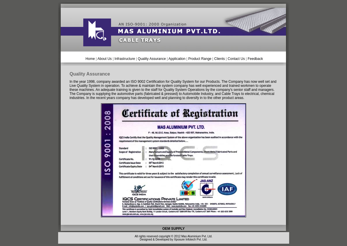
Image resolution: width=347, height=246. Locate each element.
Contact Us (236, 59)
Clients (219, 59)
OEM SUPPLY (173, 229)
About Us (105, 59)
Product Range (199, 59)
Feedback (255, 59)
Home (90, 59)
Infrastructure (125, 59)
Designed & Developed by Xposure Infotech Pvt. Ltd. (173, 239)
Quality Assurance (152, 59)
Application (176, 59)
